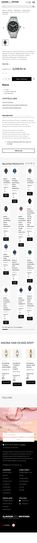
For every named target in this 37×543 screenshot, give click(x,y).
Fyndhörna (6, 484)
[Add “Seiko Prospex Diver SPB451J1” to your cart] (20, 312)
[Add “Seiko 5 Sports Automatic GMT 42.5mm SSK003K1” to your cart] (13, 278)
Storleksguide (23, 481)
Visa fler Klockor (7, 102)
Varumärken (7, 493)
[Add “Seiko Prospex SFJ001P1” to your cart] (28, 189)
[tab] (7, 115)
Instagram (23, 503)
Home (4, 10)
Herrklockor (17, 10)
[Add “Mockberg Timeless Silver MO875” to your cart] (14, 380)
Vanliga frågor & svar (25, 472)
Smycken (6, 478)
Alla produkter (7, 472)
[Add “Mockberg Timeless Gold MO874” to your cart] (3, 378)
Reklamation (7, 509)
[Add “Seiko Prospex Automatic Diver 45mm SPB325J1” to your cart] (5, 235)
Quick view (6, 195)
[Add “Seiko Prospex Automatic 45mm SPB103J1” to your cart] (28, 276)
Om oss (21, 487)
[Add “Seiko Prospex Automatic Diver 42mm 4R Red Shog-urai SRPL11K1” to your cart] (20, 241)
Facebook (24, 500)
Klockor (10, 10)
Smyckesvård (23, 478)
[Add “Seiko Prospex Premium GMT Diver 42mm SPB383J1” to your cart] (5, 318)
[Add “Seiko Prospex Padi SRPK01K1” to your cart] (5, 269)
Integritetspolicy (8, 500)
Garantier (6, 506)
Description (7, 115)
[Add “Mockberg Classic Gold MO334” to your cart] (27, 378)
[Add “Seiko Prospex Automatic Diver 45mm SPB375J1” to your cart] (13, 197)
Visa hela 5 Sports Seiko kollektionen (14, 105)
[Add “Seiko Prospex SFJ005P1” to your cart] (5, 191)
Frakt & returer (7, 503)
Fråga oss (18, 151)
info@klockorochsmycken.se (12, 465)
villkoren (23, 444)
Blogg (21, 475)
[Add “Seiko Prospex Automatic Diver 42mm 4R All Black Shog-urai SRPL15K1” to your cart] (28, 235)
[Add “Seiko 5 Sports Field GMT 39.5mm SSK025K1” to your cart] (28, 314)
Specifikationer (23, 115)
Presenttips (23, 484)
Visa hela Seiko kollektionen (11, 108)
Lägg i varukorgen (21, 79)
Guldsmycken (7, 481)
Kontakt (21, 490)
